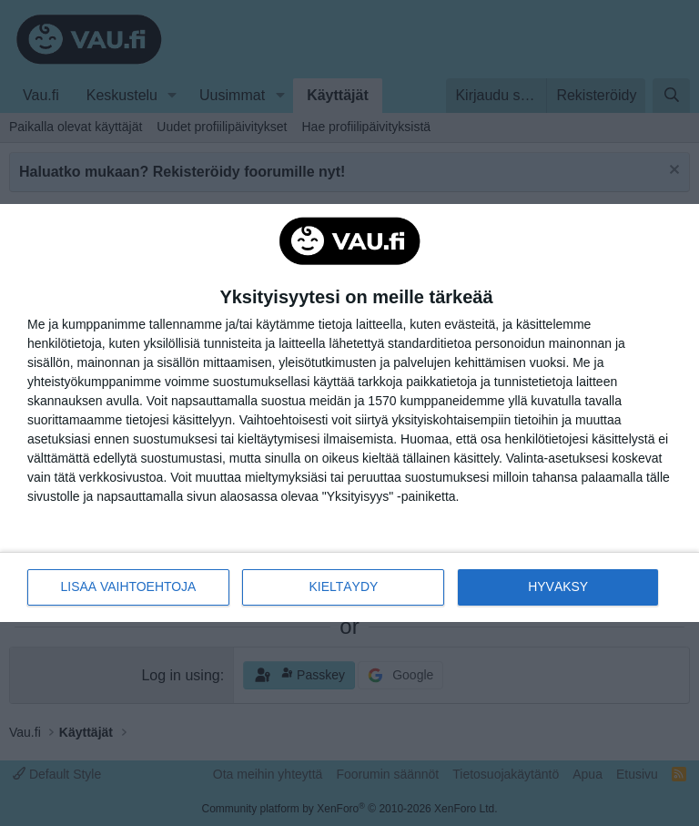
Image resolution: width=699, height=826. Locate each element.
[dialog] (349, 413)
